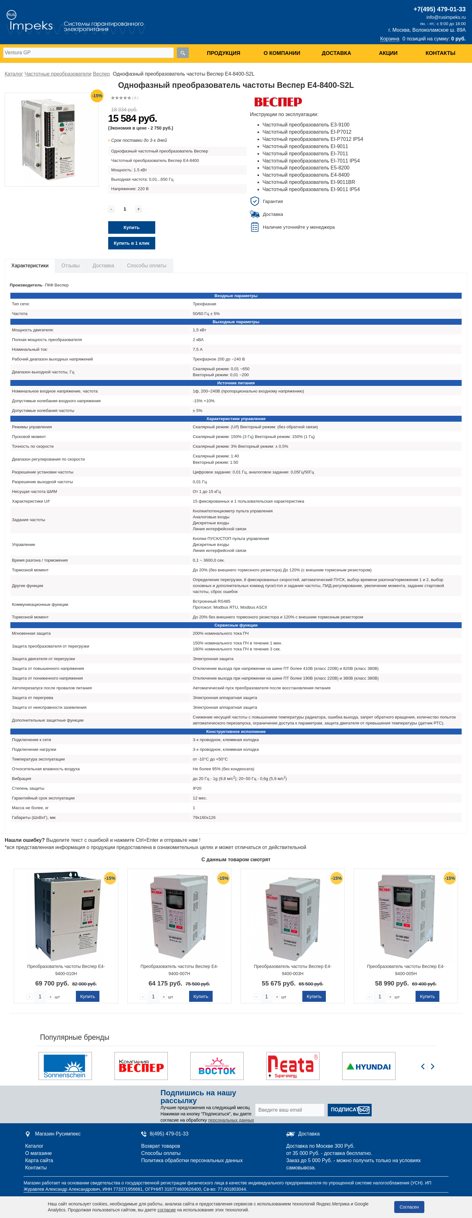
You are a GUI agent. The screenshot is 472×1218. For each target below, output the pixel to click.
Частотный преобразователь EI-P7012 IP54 (313, 139)
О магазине (38, 1153)
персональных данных (231, 1120)
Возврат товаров (160, 1146)
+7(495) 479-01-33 (440, 9)
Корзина (389, 38)
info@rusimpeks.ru (446, 17)
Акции (388, 53)
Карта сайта (39, 1160)
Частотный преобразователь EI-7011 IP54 (311, 160)
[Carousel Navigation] (427, 1069)
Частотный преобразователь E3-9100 (306, 124)
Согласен (409, 1207)
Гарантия (273, 201)
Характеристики (30, 265)
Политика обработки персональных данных (192, 1160)
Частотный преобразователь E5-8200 (306, 167)
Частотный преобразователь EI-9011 (305, 146)
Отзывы (70, 265)
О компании (282, 53)
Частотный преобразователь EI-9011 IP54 (311, 189)
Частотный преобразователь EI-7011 (305, 153)
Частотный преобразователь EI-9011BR (309, 182)
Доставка (336, 53)
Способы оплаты (147, 265)
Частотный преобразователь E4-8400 (306, 175)
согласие (166, 1209)
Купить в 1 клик (132, 243)
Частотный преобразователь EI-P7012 (307, 132)
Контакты (440, 53)
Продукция (223, 53)
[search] (183, 52)
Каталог (34, 1146)
